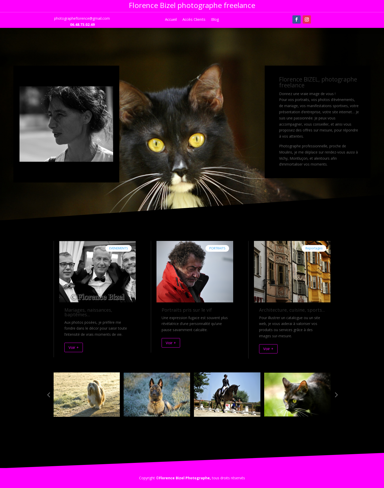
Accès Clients (193, 19)
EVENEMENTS (118, 248)
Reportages (314, 248)
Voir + (73, 347)
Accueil (171, 19)
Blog (215, 19)
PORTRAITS (217, 248)
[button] (48, 395)
